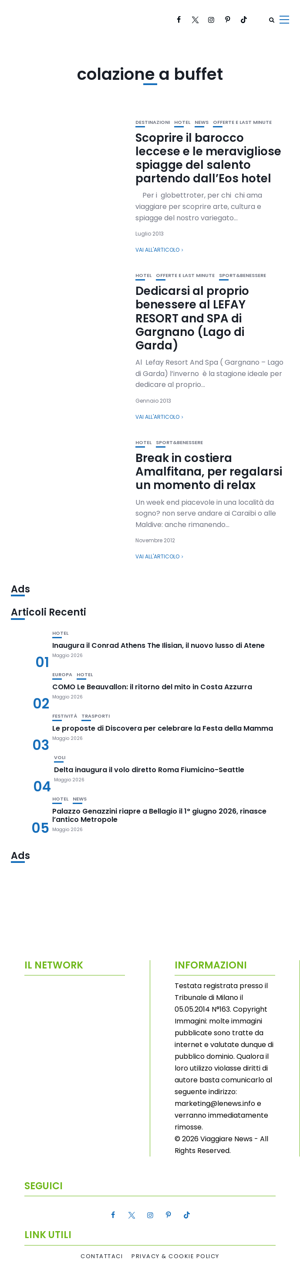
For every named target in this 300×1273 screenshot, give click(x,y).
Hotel (182, 122)
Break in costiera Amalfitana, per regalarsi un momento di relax (208, 471)
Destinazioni (152, 122)
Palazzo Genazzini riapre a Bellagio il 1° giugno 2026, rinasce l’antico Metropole (159, 815)
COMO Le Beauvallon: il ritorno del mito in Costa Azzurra (152, 687)
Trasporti (95, 716)
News (202, 122)
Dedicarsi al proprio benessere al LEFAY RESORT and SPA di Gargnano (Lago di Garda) (192, 318)
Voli (59, 757)
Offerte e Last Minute (242, 122)
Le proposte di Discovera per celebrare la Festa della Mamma (162, 728)
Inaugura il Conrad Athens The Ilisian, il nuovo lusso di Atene (158, 645)
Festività (64, 716)
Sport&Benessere (242, 275)
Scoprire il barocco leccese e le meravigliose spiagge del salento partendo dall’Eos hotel (208, 158)
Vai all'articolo (157, 249)
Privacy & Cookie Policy (175, 1256)
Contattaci (102, 1256)
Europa (62, 674)
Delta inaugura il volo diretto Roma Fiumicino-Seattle (149, 770)
